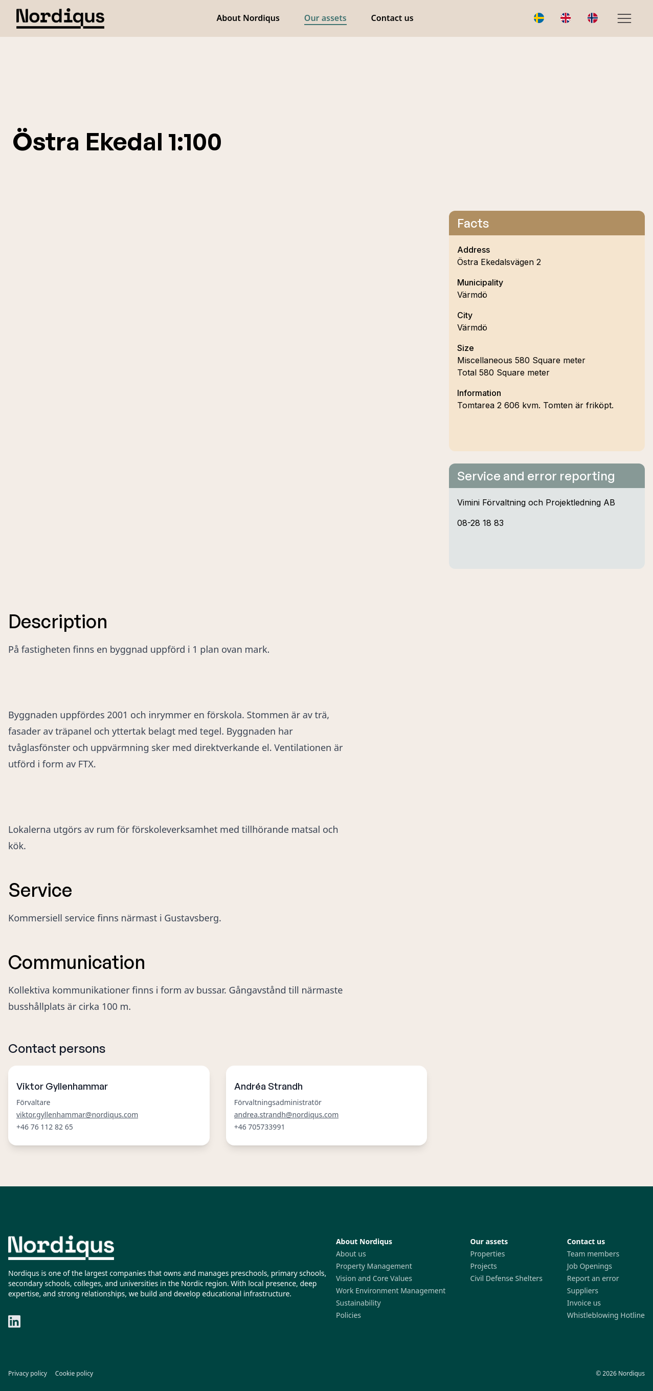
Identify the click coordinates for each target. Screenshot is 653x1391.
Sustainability (358, 1303)
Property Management (374, 1266)
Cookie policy (74, 1373)
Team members (593, 1253)
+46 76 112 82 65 (44, 1127)
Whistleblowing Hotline (606, 1315)
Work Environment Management (390, 1290)
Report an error (593, 1278)
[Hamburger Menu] (624, 18)
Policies (348, 1315)
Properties (487, 1253)
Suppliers (582, 1290)
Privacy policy (27, 1373)
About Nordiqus (247, 18)
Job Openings (589, 1266)
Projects (483, 1266)
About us (351, 1253)
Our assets (325, 18)
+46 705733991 (259, 1127)
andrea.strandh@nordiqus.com (286, 1114)
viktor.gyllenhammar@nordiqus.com (77, 1114)
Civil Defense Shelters (506, 1278)
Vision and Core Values (374, 1278)
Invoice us (584, 1303)
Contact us (392, 18)
